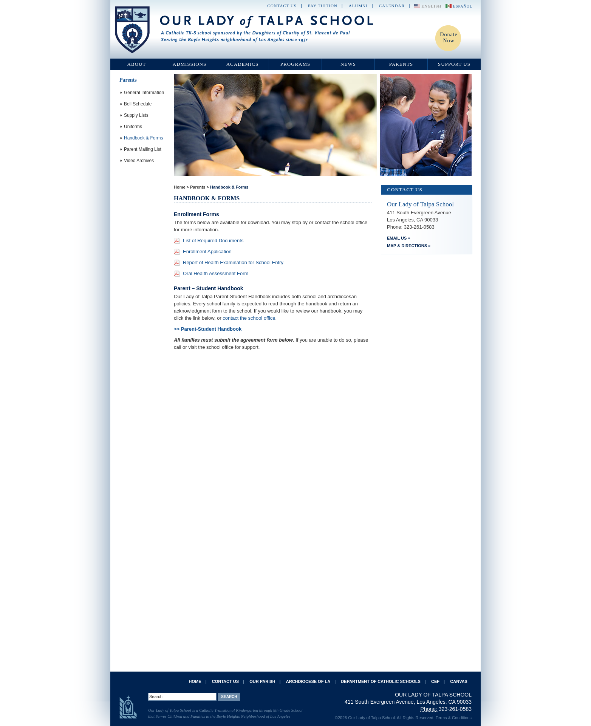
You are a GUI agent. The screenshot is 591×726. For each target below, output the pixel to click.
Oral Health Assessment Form (215, 273)
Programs (295, 64)
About (136, 64)
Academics (242, 64)
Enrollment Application (207, 251)
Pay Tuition (322, 5)
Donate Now (448, 37)
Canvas (458, 681)
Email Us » (398, 238)
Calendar (392, 5)
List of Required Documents (213, 240)
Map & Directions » (408, 245)
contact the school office (249, 318)
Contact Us (282, 5)
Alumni (358, 5)
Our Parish (262, 681)
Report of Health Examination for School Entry (233, 262)
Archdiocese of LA (308, 681)
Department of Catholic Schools (380, 681)
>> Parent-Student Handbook (208, 329)
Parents (401, 64)
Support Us (454, 64)
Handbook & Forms (229, 187)
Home (180, 187)
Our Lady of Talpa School (244, 29)
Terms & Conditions (454, 717)
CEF (435, 681)
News (348, 64)
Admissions (189, 64)
